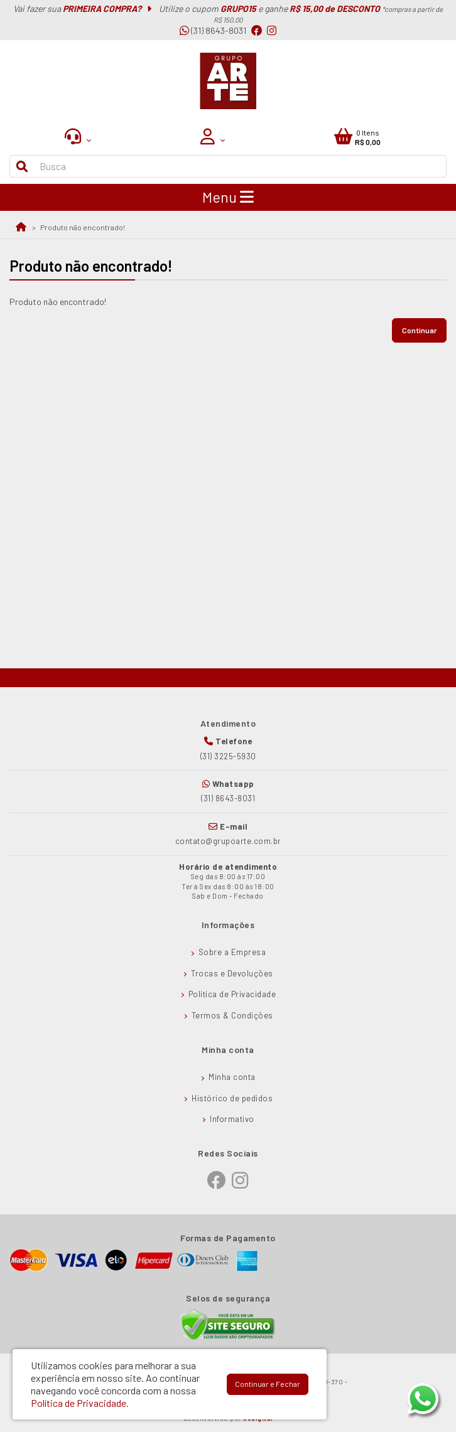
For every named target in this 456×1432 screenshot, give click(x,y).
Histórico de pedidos (232, 1098)
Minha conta (232, 1077)
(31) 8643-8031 (213, 30)
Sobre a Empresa (232, 952)
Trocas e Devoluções (232, 973)
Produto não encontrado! (82, 227)
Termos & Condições (232, 1015)
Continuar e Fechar (267, 1383)
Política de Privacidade (232, 994)
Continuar (419, 330)
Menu (228, 197)
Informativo (232, 1119)
